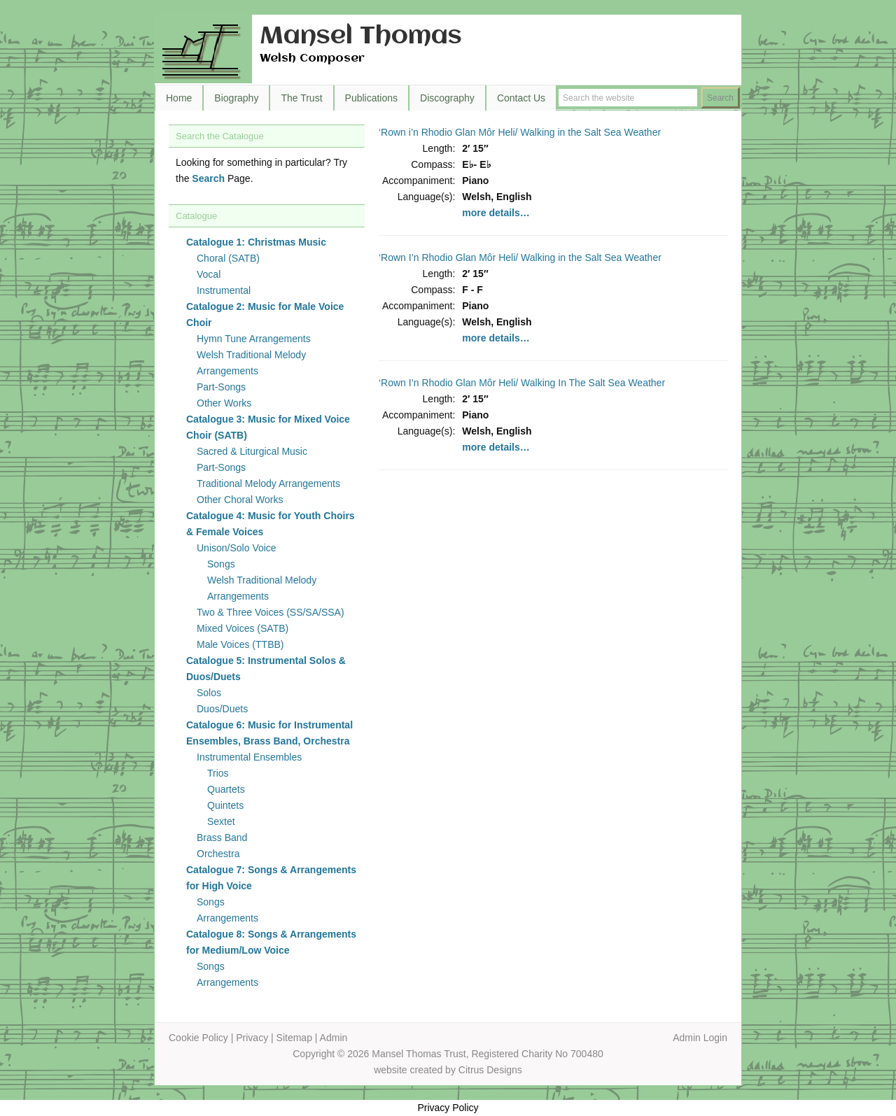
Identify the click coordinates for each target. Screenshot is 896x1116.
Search (208, 178)
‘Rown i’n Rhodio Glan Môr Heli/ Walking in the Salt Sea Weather (520, 132)
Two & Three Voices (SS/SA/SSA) (270, 612)
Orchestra (218, 853)
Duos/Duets (222, 708)
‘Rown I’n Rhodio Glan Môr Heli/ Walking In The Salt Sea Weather (522, 382)
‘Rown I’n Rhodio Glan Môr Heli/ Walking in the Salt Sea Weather (520, 257)
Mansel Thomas (361, 37)
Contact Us (521, 98)
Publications (371, 98)
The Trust (301, 98)
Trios (218, 773)
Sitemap (294, 1037)
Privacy (252, 1037)
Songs (221, 564)
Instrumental (224, 290)
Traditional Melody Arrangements (268, 483)
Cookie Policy (198, 1037)
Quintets (225, 805)
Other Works (224, 403)
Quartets (226, 789)
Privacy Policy (447, 1107)
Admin (334, 1037)
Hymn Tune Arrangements (254, 338)
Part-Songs (221, 387)
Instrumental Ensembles (249, 757)
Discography (447, 98)
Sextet (221, 821)
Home (179, 98)
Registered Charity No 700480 (537, 1053)
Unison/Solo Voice (236, 547)
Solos (209, 692)
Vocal (208, 274)
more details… (495, 212)
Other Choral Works (240, 499)
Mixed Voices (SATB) (242, 628)
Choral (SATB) (228, 258)
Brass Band (222, 837)
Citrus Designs (490, 1069)
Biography (236, 98)
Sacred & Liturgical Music (252, 451)
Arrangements (227, 918)
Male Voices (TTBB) (240, 644)
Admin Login (700, 1037)
